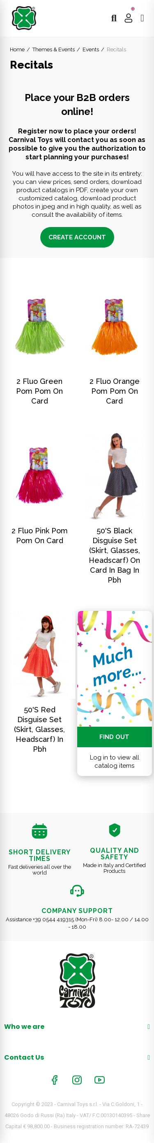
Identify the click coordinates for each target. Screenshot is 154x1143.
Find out (114, 737)
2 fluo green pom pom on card (39, 391)
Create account (77, 237)
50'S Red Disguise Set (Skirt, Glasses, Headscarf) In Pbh (39, 729)
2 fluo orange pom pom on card (115, 391)
